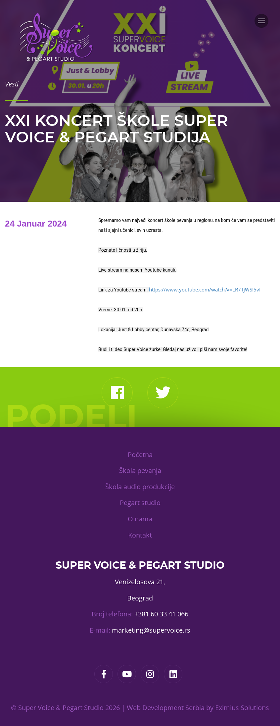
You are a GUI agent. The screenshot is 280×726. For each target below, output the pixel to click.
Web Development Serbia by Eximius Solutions (198, 707)
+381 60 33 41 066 (161, 613)
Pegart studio (140, 502)
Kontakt (140, 535)
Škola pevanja (140, 470)
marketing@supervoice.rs (151, 630)
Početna (140, 454)
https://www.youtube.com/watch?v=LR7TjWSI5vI (204, 289)
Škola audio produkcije (140, 486)
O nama (140, 518)
